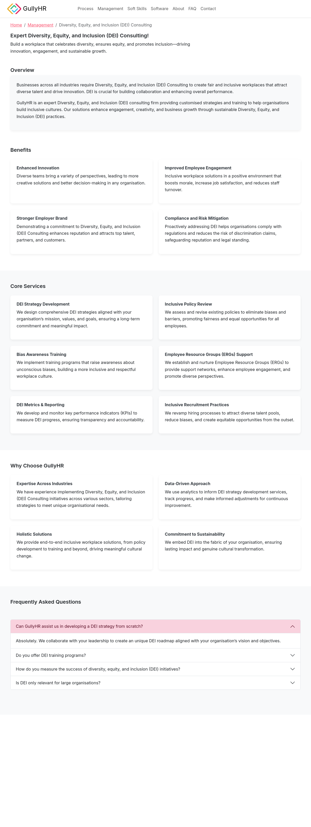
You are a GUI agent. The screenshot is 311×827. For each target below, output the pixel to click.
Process (85, 8)
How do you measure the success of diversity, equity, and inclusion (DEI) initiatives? (98, 669)
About (178, 8)
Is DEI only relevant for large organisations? (58, 682)
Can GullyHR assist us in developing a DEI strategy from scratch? (79, 626)
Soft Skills (137, 8)
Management (110, 8)
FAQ (192, 8)
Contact (208, 8)
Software (159, 8)
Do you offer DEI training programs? (51, 655)
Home (16, 24)
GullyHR (26, 9)
